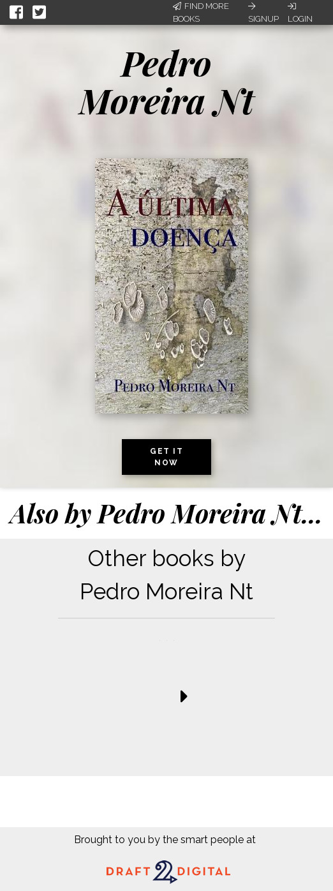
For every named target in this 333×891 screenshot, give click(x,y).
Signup (263, 13)
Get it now (166, 457)
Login (300, 13)
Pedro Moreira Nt (166, 81)
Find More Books (201, 12)
